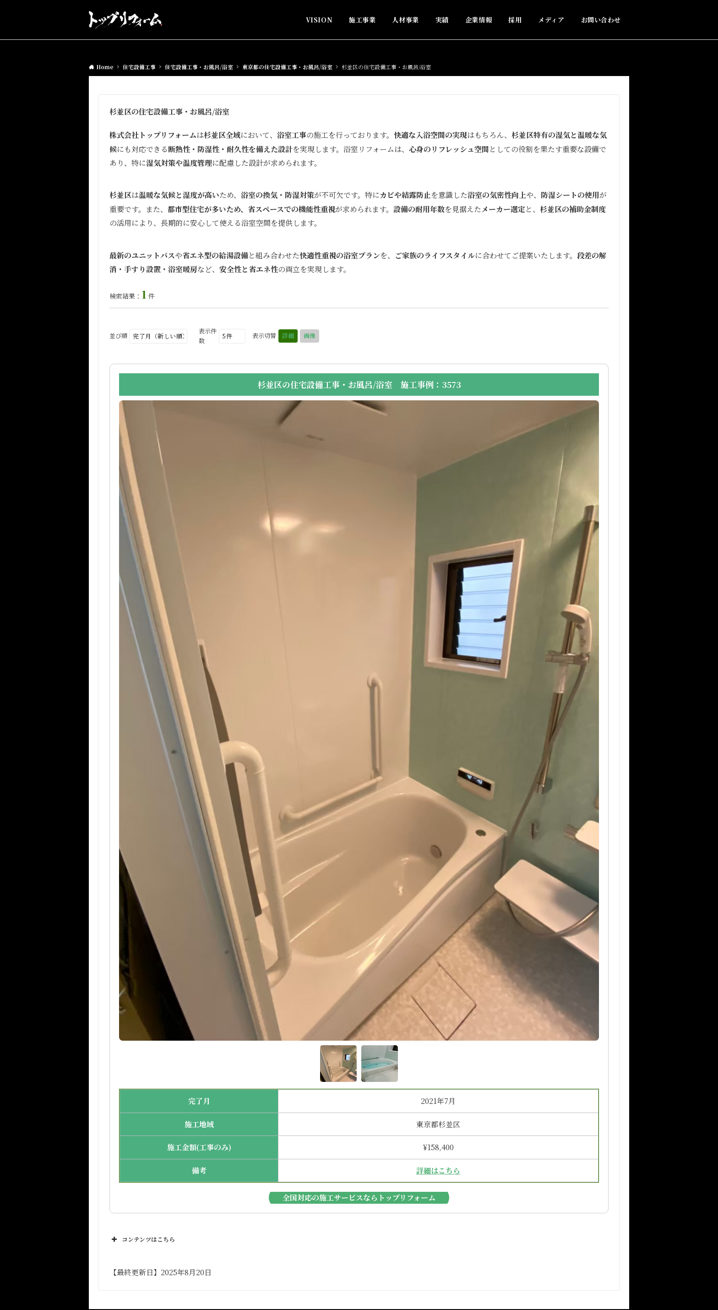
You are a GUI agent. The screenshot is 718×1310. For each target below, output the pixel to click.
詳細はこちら (438, 1170)
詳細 (288, 335)
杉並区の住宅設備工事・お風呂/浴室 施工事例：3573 (359, 384)
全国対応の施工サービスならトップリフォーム (359, 1197)
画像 (309, 335)
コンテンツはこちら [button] (142, 1239)
